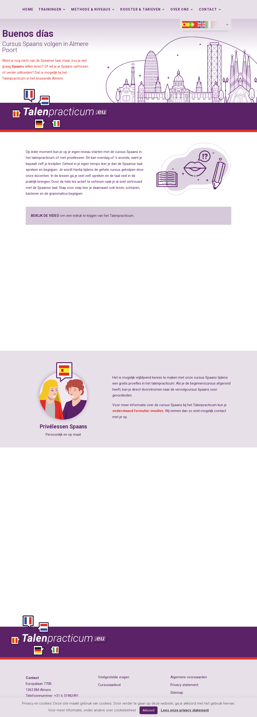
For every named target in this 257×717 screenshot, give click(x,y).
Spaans (18, 66)
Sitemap (176, 692)
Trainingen (49, 9)
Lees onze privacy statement (185, 710)
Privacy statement (184, 685)
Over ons (179, 9)
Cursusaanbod (109, 685)
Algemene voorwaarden (188, 677)
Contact (208, 9)
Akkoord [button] (148, 710)
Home (27, 9)
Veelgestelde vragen (113, 677)
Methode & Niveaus (90, 9)
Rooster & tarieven (140, 9)
